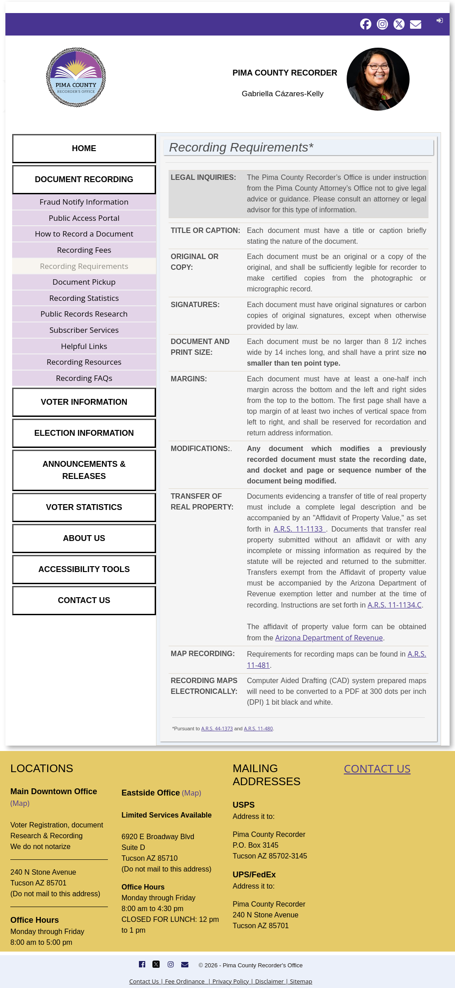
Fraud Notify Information (84, 202)
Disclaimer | (271, 981)
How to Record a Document (84, 233)
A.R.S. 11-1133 (300, 529)
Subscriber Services (84, 330)
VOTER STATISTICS (84, 507)
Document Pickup (84, 282)
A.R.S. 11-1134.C (395, 605)
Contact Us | (146, 981)
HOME (84, 148)
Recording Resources (84, 362)
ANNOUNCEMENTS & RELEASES (83, 470)
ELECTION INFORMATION (84, 433)
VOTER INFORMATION (84, 402)
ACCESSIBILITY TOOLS (83, 569)
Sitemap (300, 981)
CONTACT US (84, 600)
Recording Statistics (84, 298)
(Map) (20, 803)
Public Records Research (84, 313)
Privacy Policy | (232, 981)
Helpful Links (84, 346)
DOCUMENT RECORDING (84, 179)
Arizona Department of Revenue (329, 638)
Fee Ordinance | (187, 981)
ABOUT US (84, 538)
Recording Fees (84, 250)
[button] (438, 20)
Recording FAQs (84, 378)
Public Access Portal (84, 218)
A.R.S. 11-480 (258, 728)
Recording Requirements (84, 266)
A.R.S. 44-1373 (217, 728)
